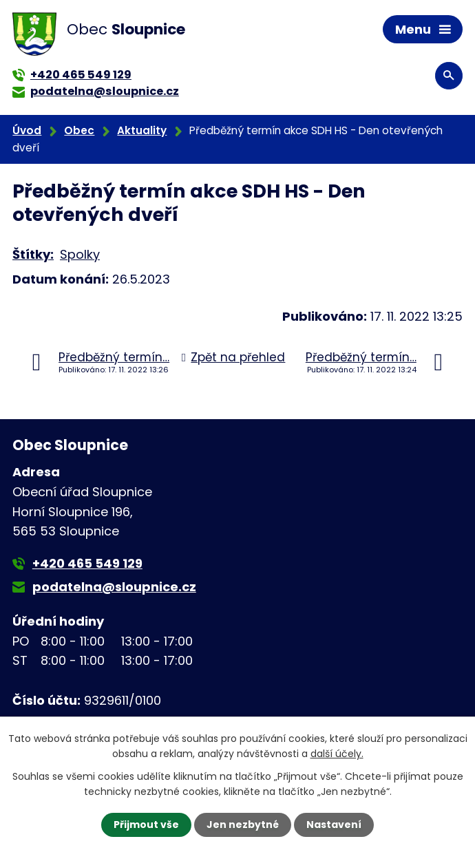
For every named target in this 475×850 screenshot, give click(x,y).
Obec (79, 130)
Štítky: (33, 254)
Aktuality (142, 130)
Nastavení (333, 824)
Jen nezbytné (243, 824)
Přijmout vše (146, 824)
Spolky (80, 254)
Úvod (26, 130)
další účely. (336, 754)
